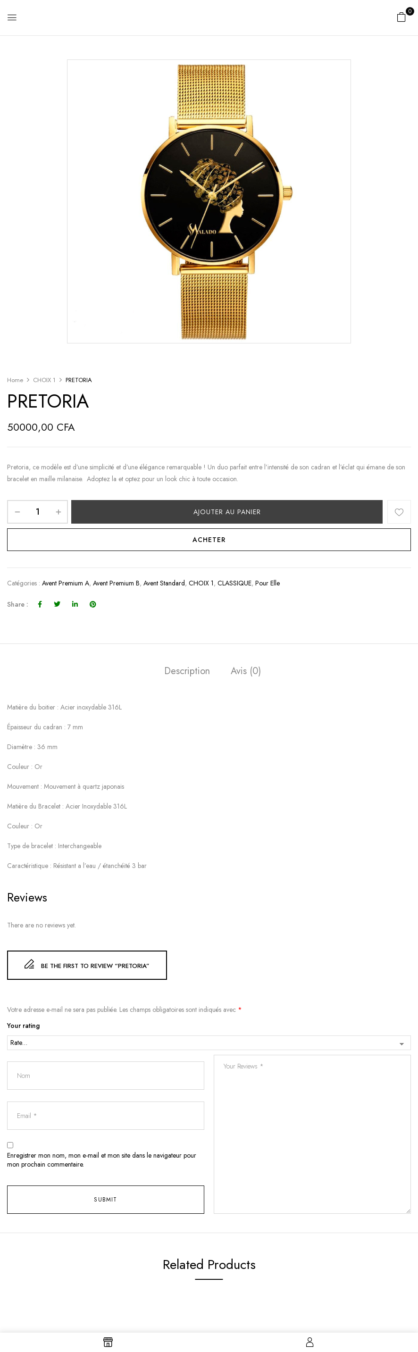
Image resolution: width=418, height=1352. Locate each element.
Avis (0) (246, 671)
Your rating (23, 1025)
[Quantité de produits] (37, 512)
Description (187, 671)
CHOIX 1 (44, 380)
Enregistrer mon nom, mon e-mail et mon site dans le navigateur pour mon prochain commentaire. (101, 1160)
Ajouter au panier (227, 512)
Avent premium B (116, 583)
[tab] (187, 672)
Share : (17, 604)
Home (15, 380)
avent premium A (65, 583)
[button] (401, 17)
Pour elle (267, 583)
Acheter (209, 539)
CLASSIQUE (234, 583)
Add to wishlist (399, 512)
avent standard (164, 583)
